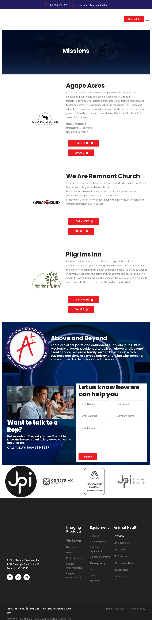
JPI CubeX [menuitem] (119, 543)
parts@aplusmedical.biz (97, 5)
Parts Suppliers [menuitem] (74, 552)
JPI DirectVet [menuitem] (121, 550)
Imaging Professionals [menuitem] (73, 569)
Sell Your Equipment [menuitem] (96, 543)
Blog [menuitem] (92, 569)
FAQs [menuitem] (93, 563)
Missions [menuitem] (94, 575)
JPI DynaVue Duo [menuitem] (123, 557)
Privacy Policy (137, 602)
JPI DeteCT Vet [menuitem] (122, 537)
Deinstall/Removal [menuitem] (100, 551)
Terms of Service (115, 602)
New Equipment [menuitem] (99, 536)
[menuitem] (73, 535)
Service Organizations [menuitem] (74, 560)
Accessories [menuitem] (120, 571)
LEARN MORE (84, 135)
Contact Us (134, 15)
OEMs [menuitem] (69, 547)
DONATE (81, 145)
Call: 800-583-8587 (57, 5)
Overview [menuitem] (71, 541)
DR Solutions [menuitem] (121, 564)
